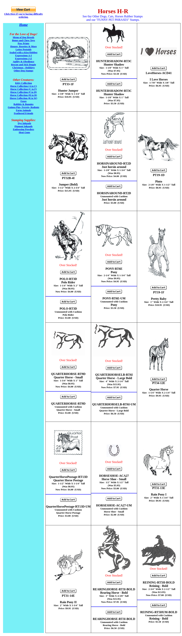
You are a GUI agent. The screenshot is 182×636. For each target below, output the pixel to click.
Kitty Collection (23, 83)
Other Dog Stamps (23, 70)
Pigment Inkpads (24, 126)
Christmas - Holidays (23, 67)
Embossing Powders (23, 129)
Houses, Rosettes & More (23, 46)
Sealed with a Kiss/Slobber (23, 52)
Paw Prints (23, 43)
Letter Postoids (23, 49)
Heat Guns (24, 132)
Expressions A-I (23, 55)
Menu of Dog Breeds (23, 37)
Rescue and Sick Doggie (23, 64)
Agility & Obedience (23, 61)
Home (23, 25)
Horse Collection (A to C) (23, 86)
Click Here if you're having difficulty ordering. (23, 15)
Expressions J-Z (23, 58)
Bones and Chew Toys (23, 40)
